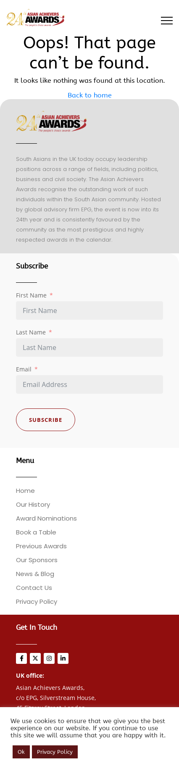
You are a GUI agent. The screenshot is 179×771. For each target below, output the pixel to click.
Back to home (90, 95)
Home (25, 490)
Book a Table (36, 532)
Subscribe (45, 420)
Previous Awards (41, 546)
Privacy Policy (36, 601)
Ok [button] (21, 752)
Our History (33, 504)
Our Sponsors (37, 559)
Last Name (31, 332)
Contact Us (34, 587)
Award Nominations (46, 518)
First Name (31, 295)
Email (24, 369)
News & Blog (35, 573)
